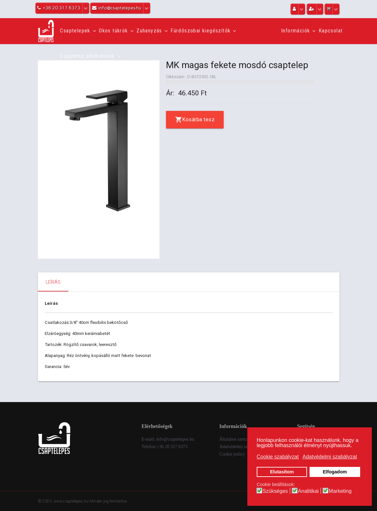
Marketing (340, 491)
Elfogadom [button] (335, 471)
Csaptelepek (75, 31)
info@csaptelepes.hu (175, 439)
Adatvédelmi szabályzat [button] (329, 456)
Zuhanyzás (149, 31)
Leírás (53, 282)
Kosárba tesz (198, 119)
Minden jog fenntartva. (108, 501)
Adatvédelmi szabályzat (241, 446)
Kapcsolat (331, 31)
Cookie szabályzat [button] (278, 456)
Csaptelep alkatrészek (87, 56)
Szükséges (275, 491)
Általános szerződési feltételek (247, 439)
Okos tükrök (113, 31)
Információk (295, 31)
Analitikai (308, 491)
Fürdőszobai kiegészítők (200, 31)
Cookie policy (232, 454)
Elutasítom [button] (282, 471)
